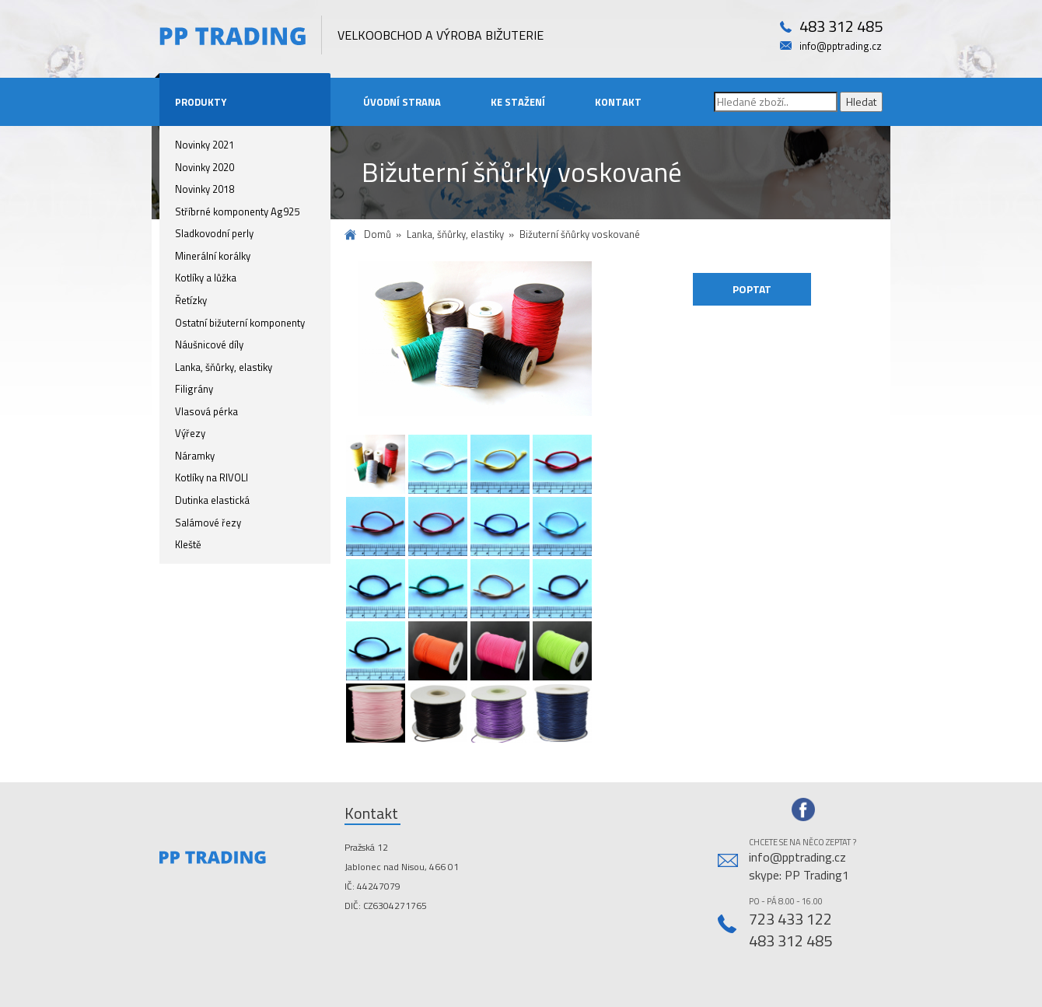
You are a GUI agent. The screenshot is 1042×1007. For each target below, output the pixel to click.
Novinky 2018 (204, 189)
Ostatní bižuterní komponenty (240, 322)
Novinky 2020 (204, 167)
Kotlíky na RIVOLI (211, 477)
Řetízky (191, 300)
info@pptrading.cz (840, 46)
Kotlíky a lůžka (205, 277)
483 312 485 (841, 27)
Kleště (188, 544)
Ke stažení (518, 102)
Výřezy (190, 433)
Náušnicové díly (209, 344)
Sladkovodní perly (214, 233)
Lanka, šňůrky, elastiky (223, 367)
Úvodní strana (402, 102)
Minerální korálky (212, 256)
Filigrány (194, 389)
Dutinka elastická (212, 500)
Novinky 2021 (204, 144)
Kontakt (618, 102)
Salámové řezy (208, 522)
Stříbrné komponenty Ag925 (237, 211)
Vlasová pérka (206, 411)
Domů (377, 234)
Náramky (195, 455)
